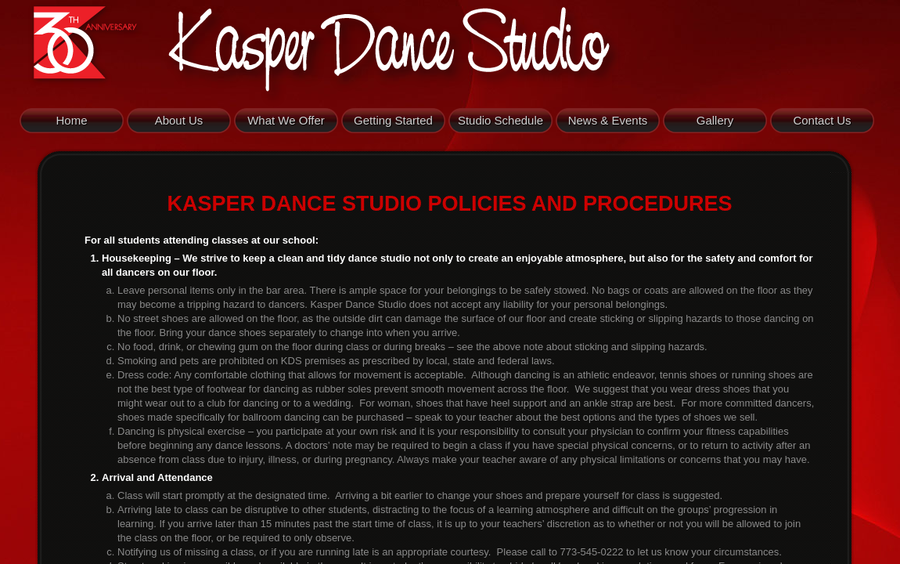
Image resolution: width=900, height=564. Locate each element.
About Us (179, 120)
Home (71, 120)
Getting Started (393, 120)
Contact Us (822, 120)
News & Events (608, 120)
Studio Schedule (500, 120)
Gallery (715, 120)
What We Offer (286, 120)
